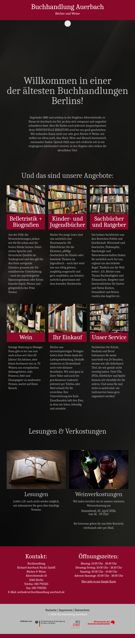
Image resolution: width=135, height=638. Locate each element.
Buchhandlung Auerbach (67, 7)
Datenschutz (82, 610)
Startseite (51, 610)
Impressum (66, 610)
